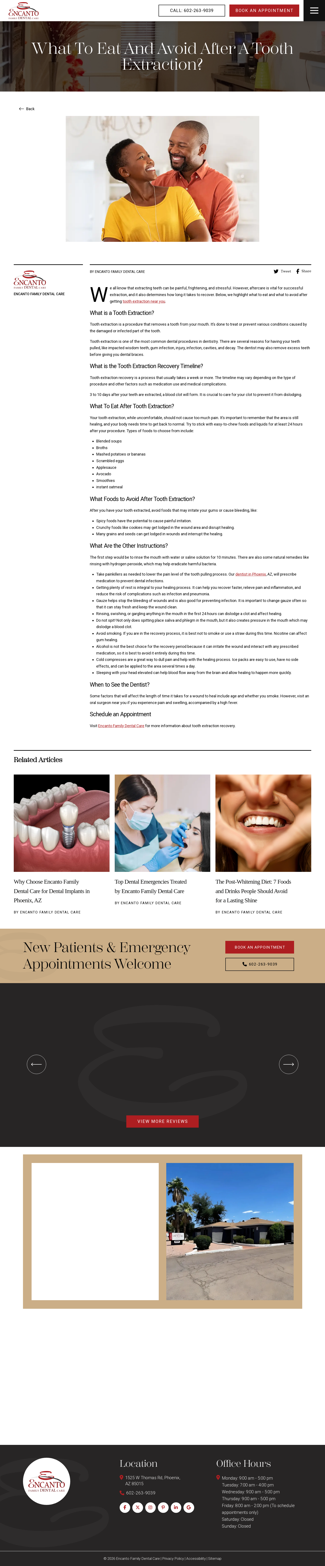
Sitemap (214, 1558)
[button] (314, 10)
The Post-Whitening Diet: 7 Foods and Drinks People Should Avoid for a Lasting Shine (253, 890)
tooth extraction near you (144, 301)
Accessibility (196, 1558)
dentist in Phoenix (250, 574)
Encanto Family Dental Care (121, 726)
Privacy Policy (173, 1558)
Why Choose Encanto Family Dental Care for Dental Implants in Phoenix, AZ (52, 890)
